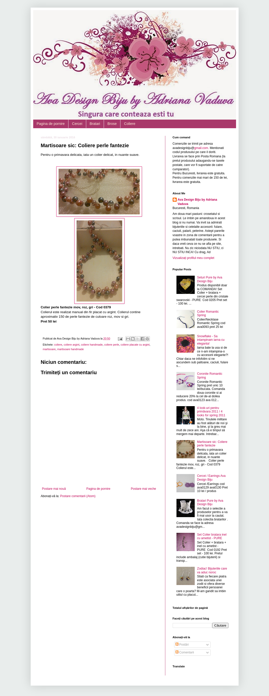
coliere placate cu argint (135, 344)
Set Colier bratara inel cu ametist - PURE (211, 536)
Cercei (77, 124)
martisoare (49, 349)
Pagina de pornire (51, 124)
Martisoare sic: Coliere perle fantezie (212, 443)
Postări (182, 644)
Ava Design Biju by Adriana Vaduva (197, 202)
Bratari (95, 124)
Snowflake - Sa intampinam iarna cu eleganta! (210, 339)
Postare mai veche (143, 489)
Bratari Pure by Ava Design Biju (210, 502)
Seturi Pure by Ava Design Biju (209, 279)
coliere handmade (92, 344)
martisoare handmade (70, 349)
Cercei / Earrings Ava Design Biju (211, 477)
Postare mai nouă (54, 489)
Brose (112, 124)
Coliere (129, 124)
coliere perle (111, 344)
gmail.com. (201, 148)
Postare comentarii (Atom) (77, 496)
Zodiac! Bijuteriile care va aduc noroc (212, 570)
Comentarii (184, 652)
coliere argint (71, 344)
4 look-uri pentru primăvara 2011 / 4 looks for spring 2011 (211, 411)
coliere (58, 344)
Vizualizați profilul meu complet (193, 258)
